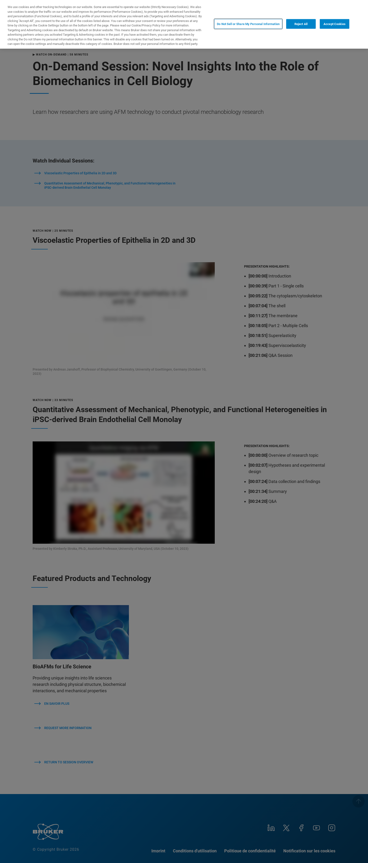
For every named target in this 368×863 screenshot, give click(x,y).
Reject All (300, 24)
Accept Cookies (335, 24)
